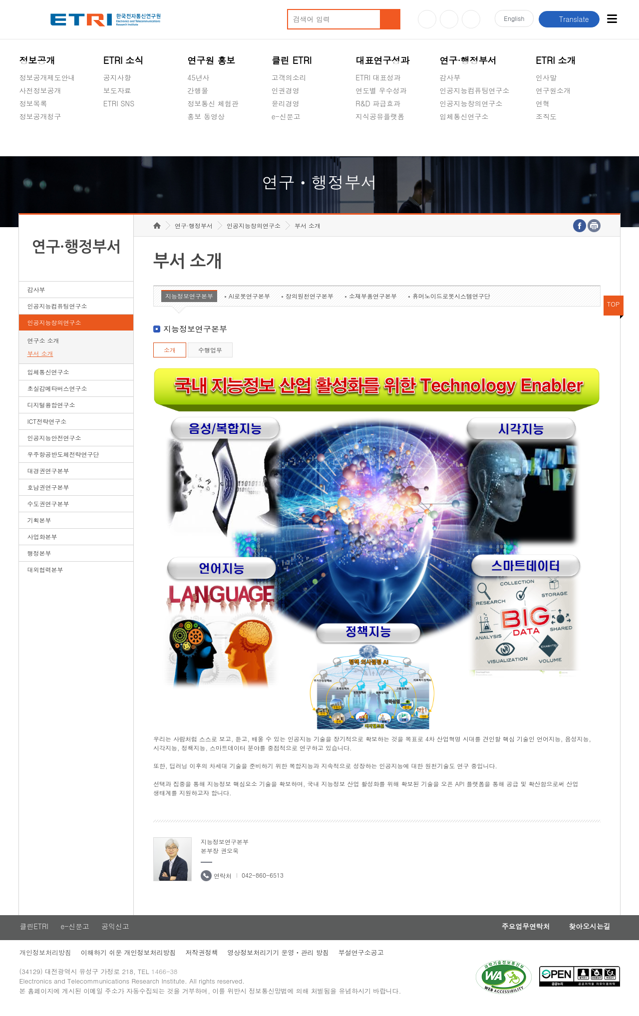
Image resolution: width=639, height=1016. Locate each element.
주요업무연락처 (522, 932)
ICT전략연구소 (46, 426)
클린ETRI (33, 932)
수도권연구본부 (48, 508)
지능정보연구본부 (189, 301)
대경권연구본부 (48, 475)
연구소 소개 (43, 345)
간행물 (197, 90)
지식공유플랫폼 (379, 116)
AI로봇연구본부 (249, 301)
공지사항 (117, 77)
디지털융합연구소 (51, 409)
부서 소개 (40, 358)
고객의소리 (289, 77)
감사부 (450, 77)
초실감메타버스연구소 (475, 140)
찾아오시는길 (589, 932)
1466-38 (166, 977)
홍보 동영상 (206, 116)
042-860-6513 (263, 880)
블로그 (449, 19)
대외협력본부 (45, 574)
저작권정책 (202, 958)
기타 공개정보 (558, 140)
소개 (170, 354)
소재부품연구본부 (373, 301)
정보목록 (33, 103)
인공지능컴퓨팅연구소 (475, 90)
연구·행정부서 (468, 60)
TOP (613, 309)
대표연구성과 (382, 60)
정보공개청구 (40, 116)
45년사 (198, 77)
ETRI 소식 (123, 60)
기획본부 (39, 525)
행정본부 (39, 558)
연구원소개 (553, 90)
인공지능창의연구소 (471, 103)
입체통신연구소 (464, 116)
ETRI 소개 (556, 60)
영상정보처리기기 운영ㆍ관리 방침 (279, 958)
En (513, 19)
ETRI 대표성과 (378, 77)
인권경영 (286, 90)
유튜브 (427, 19)
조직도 (546, 116)
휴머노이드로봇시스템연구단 (451, 301)
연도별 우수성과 (381, 90)
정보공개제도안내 (47, 77)
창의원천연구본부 (309, 301)
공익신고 (286, 140)
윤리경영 (286, 103)
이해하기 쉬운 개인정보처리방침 (128, 958)
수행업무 (210, 354)
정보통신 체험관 (213, 103)
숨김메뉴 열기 (24, 128)
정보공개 (37, 60)
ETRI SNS (118, 103)
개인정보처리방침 (45, 958)
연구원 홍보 (211, 60)
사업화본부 (42, 541)
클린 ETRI (292, 60)
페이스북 (471, 19)
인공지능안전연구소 (54, 442)
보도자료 (117, 90)
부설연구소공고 (363, 958)
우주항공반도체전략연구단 (63, 459)
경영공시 (33, 140)
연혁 (543, 103)
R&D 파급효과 (377, 103)
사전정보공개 (40, 90)
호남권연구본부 (48, 492)
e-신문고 (286, 116)
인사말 (546, 77)
